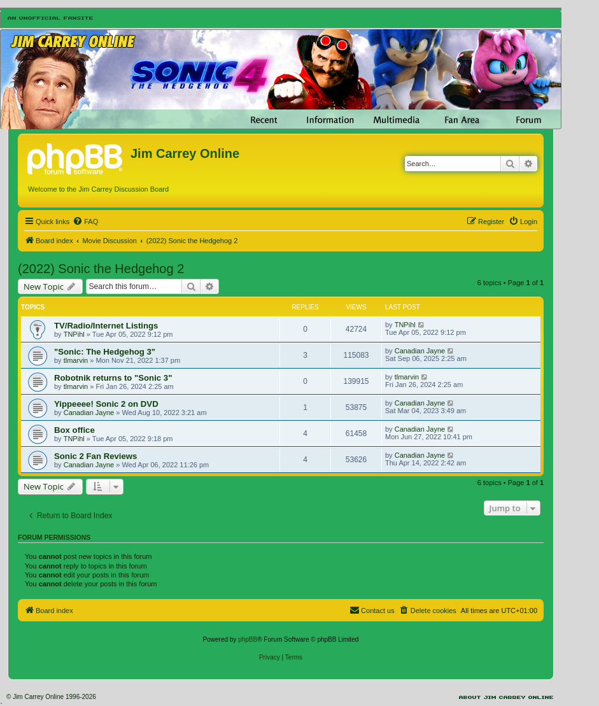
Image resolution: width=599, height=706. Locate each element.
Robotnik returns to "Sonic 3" (113, 378)
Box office (74, 430)
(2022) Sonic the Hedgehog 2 (101, 269)
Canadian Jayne (420, 351)
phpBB (247, 639)
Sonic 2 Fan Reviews (95, 456)
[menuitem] (85, 221)
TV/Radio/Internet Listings (106, 325)
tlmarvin (76, 360)
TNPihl (74, 334)
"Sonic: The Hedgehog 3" (104, 352)
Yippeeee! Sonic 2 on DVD (106, 404)
